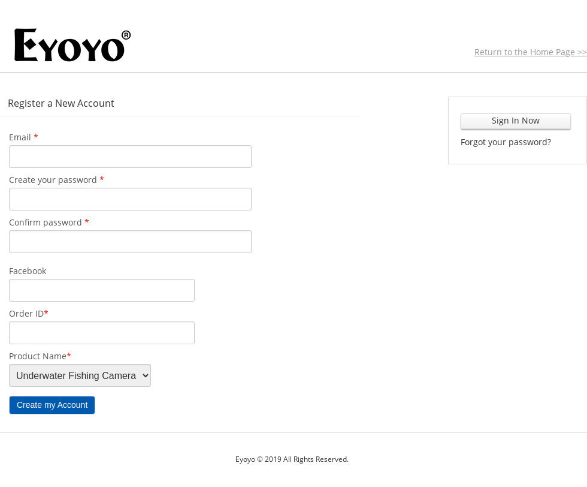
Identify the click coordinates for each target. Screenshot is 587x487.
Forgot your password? (506, 142)
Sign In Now (516, 120)
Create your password (56, 179)
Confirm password (49, 222)
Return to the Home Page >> (530, 52)
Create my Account (52, 405)
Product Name (40, 356)
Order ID (29, 313)
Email (23, 137)
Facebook (27, 270)
